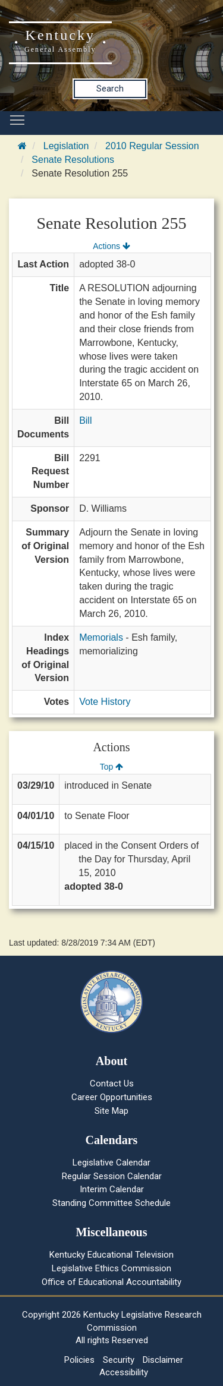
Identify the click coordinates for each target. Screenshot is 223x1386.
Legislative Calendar (111, 1162)
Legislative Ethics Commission (111, 1268)
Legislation (66, 146)
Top (111, 766)
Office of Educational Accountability (111, 1282)
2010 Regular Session (152, 146)
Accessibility (123, 1372)
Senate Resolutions (73, 160)
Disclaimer (163, 1359)
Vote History (104, 702)
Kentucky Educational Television (111, 1254)
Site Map (111, 1110)
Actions (111, 246)
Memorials (101, 637)
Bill (85, 420)
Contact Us (112, 1083)
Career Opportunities (111, 1097)
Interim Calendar (112, 1189)
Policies (79, 1359)
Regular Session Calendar (112, 1176)
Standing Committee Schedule (111, 1203)
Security (118, 1359)
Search (110, 88)
